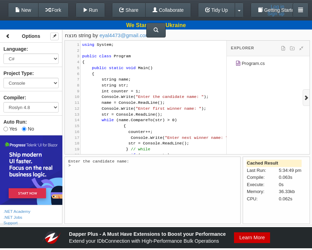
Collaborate (168, 10)
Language (14, 49)
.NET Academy (17, 211)
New (23, 10)
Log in (277, 6)
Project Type (17, 73)
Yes (10, 129)
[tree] (268, 64)
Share (128, 10)
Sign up (275, 13)
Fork (53, 10)
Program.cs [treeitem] (250, 64)
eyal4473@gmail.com (124, 35)
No (28, 129)
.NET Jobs (12, 217)
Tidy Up (216, 10)
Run (90, 10)
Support (10, 222)
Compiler (14, 97)
